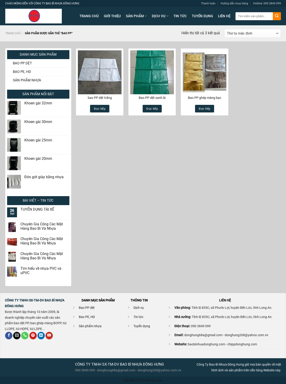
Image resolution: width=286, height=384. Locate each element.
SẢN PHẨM (136, 16)
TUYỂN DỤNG (202, 16)
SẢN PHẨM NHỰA (27, 80)
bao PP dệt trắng (100, 98)
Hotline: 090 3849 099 (267, 3)
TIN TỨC (180, 16)
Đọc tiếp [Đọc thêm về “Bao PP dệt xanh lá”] (152, 108)
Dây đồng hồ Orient (137, 380)
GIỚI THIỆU (112, 16)
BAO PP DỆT (22, 63)
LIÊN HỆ (224, 16)
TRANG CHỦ (89, 16)
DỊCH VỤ (160, 16)
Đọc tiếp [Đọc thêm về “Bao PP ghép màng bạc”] (204, 108)
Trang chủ (13, 33)
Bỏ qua (157, 380)
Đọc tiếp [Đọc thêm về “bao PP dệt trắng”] (99, 108)
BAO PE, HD (22, 72)
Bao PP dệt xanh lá (152, 98)
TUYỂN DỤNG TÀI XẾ (37, 209)
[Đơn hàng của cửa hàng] (252, 33)
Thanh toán (208, 3)
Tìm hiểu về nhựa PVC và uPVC (40, 271)
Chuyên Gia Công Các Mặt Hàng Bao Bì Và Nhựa (41, 226)
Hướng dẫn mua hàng (234, 3)
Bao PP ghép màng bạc (204, 98)
